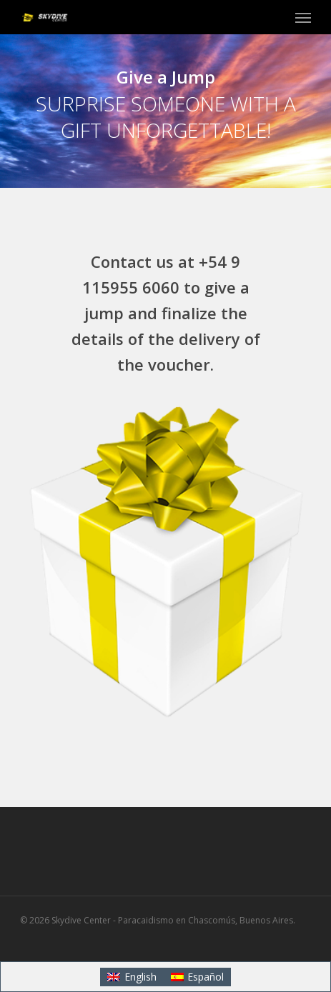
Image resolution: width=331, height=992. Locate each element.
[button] (303, 17)
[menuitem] (132, 977)
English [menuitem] (140, 976)
